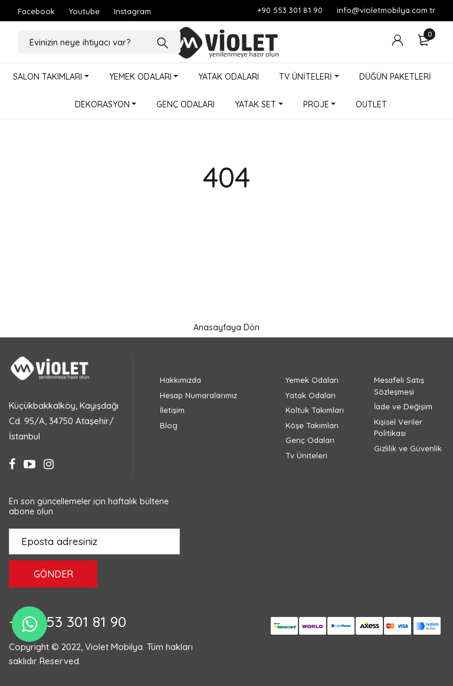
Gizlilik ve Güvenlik (408, 448)
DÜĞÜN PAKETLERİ (395, 76)
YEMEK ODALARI (140, 76)
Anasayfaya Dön (226, 327)
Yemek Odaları (312, 380)
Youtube (84, 11)
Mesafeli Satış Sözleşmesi (399, 385)
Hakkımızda (180, 380)
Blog (169, 425)
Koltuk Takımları (314, 410)
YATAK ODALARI (228, 76)
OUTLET (371, 104)
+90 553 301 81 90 (290, 10)
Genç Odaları (309, 440)
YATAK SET (255, 104)
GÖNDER (53, 574)
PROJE (316, 104)
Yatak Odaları (310, 395)
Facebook (36, 11)
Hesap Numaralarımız (198, 395)
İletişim (172, 410)
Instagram (132, 11)
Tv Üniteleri (306, 455)
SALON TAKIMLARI (47, 76)
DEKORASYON (102, 104)
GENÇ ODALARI (185, 104)
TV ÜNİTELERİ (305, 76)
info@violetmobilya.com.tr (386, 10)
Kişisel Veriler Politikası (398, 427)
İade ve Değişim (403, 406)
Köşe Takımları (312, 425)
